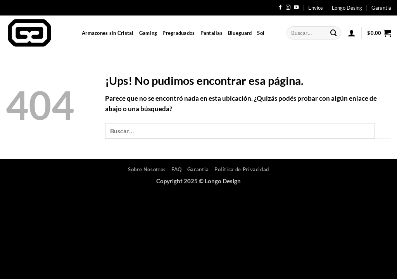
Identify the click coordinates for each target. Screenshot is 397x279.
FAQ (176, 169)
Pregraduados (178, 33)
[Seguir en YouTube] (296, 7)
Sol (260, 33)
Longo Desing (347, 8)
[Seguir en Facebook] (280, 7)
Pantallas (211, 33)
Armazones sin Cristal (108, 33)
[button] (352, 32)
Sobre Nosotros (147, 169)
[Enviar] (334, 33)
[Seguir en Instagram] (288, 7)
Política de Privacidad (241, 169)
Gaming (148, 33)
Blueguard (240, 33)
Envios (315, 8)
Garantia (381, 8)
